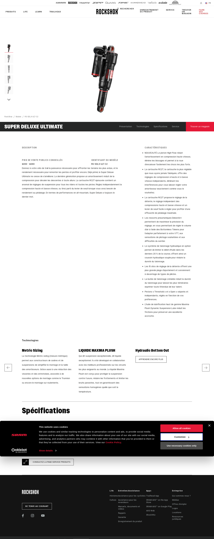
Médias (176, 500)
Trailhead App (152, 496)
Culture (113, 500)
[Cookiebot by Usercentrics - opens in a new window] (19, 533)
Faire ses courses (205, 12)
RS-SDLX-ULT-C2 (31, 116)
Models (18, 116)
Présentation (125, 126)
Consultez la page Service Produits (51, 462)
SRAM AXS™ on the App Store (159, 500)
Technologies (142, 126)
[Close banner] (209, 508)
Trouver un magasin (190, 12)
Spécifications (161, 126)
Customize (181, 519)
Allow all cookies (182, 511)
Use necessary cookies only (181, 528)
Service (176, 10)
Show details (46, 533)
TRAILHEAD (47, 12)
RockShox (8, 116)
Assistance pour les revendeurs (132, 500)
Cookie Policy (113, 525)
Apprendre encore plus (151, 359)
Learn (32, 12)
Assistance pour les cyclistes (131, 496)
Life (22, 12)
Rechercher (137, 10)
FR (209, 3)
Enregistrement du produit (158, 11)
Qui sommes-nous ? (181, 496)
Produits (9, 12)
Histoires (114, 496)
